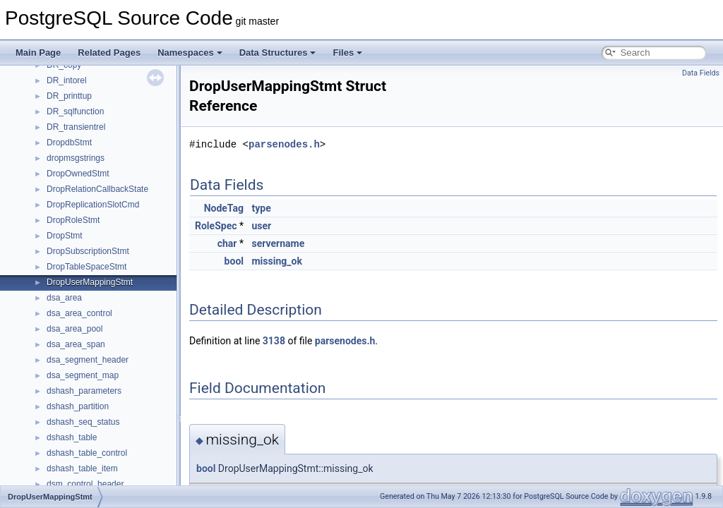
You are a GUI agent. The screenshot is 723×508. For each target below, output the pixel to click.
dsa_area (64, 298)
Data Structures (277, 52)
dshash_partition (78, 406)
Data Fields (700, 73)
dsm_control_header (85, 484)
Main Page (38, 52)
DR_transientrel (76, 127)
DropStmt (65, 236)
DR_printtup (69, 96)
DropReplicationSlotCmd (93, 205)
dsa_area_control (79, 313)
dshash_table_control (87, 453)
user (261, 225)
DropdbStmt (69, 142)
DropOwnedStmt (78, 174)
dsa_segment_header (88, 360)
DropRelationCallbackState (97, 189)
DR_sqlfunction (75, 111)
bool (234, 261)
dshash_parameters (84, 391)
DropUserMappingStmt (90, 282)
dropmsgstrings (75, 158)
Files (347, 52)
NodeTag (224, 208)
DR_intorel (67, 80)
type (260, 208)
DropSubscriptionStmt (88, 251)
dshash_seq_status (83, 422)
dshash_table (72, 437)
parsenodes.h (284, 144)
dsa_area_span (76, 344)
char (227, 243)
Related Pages (109, 52)
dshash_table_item (82, 468)
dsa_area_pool (74, 329)
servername (277, 243)
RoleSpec (216, 225)
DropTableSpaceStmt (86, 267)
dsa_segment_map (83, 375)
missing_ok (276, 261)
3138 (274, 340)
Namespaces (189, 52)
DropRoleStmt (73, 220)
